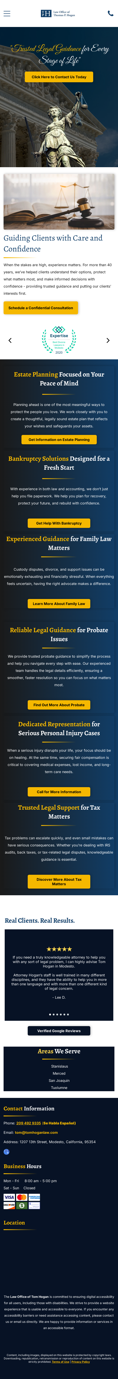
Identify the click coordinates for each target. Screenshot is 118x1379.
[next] (108, 340)
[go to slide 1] (50, 1014)
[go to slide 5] (64, 1014)
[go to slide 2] (54, 1014)
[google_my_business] (6, 1152)
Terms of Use (60, 1361)
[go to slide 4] (61, 1014)
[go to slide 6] (68, 1014)
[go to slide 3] (57, 1014)
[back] (10, 340)
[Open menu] (7, 13)
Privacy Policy (81, 1361)
